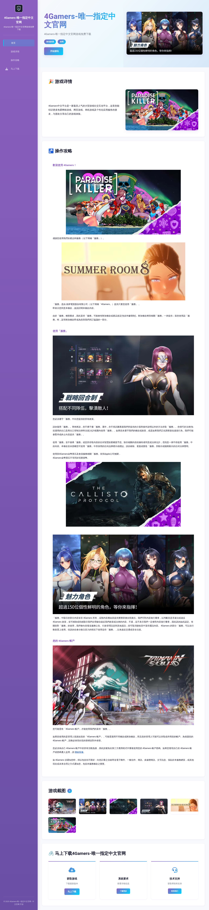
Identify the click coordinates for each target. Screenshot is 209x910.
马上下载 (72, 891)
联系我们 (174, 891)
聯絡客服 (79, 752)
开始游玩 (54, 51)
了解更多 (123, 891)
